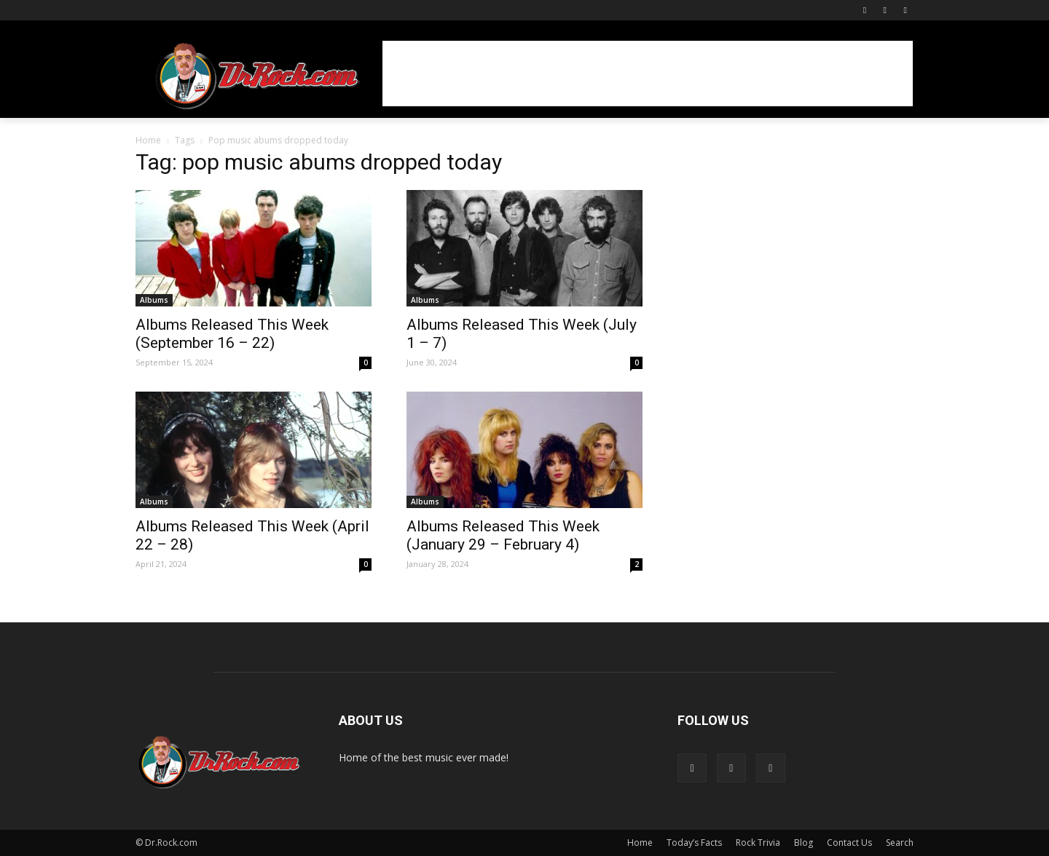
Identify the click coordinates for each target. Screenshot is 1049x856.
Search (900, 842)
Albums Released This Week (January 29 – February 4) (503, 535)
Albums (154, 300)
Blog (803, 842)
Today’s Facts (694, 842)
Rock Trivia (758, 842)
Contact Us (849, 842)
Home (148, 140)
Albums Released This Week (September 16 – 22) (232, 334)
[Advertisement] (647, 73)
